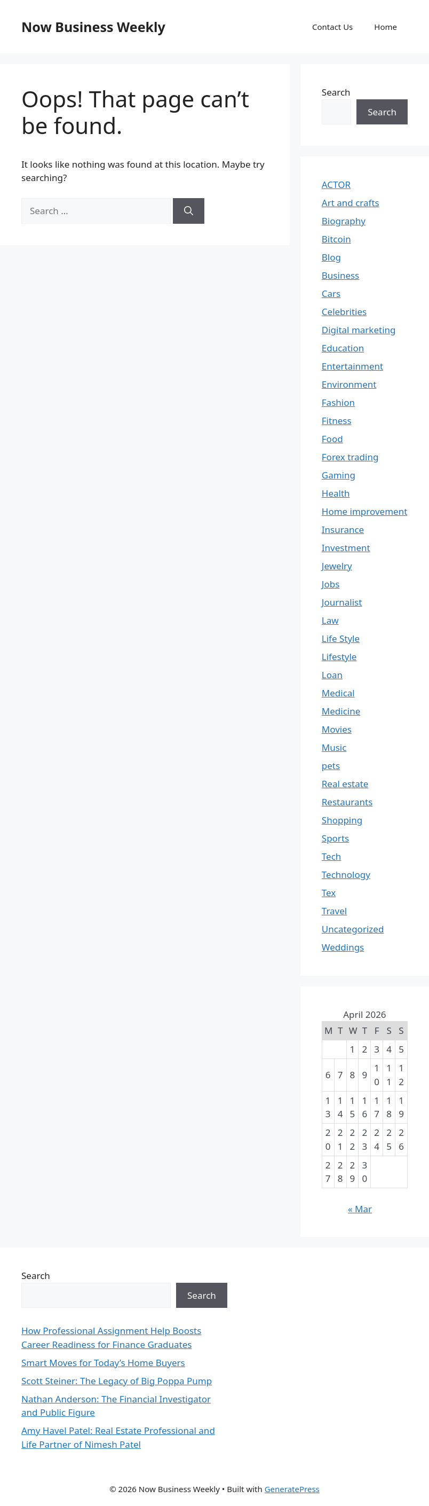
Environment (349, 384)
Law (330, 620)
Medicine (341, 711)
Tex (329, 893)
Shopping (342, 820)
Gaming (338, 475)
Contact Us (332, 26)
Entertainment (352, 366)
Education (343, 348)
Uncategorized (353, 929)
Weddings (343, 947)
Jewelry (337, 566)
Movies (337, 729)
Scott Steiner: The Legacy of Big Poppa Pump (116, 1381)
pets (331, 765)
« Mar (360, 1209)
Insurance (343, 529)
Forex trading (350, 457)
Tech (331, 856)
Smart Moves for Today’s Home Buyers (103, 1362)
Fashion (338, 402)
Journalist (342, 602)
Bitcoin (336, 239)
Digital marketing (359, 330)
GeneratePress (292, 1489)
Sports (335, 838)
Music (334, 747)
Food (332, 439)
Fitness (337, 420)
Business (340, 275)
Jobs (331, 584)
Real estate (345, 784)
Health (336, 493)
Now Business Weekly (93, 27)
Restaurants (347, 802)
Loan (332, 675)
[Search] (188, 211)
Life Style (341, 638)
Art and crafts (350, 203)
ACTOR (336, 184)
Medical (338, 693)
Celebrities (344, 311)
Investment (346, 548)
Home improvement (365, 511)
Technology (346, 874)
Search (336, 92)
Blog (331, 257)
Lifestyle (339, 656)
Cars (331, 293)
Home (385, 26)
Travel (334, 911)
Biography (344, 221)
